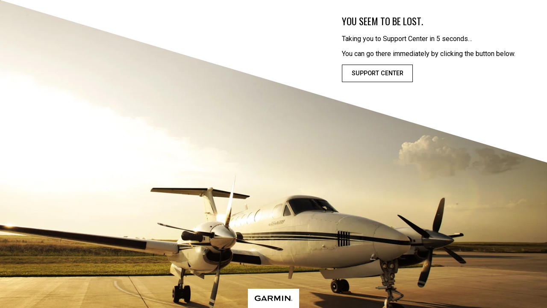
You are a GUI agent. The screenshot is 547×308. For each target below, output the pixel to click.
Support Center (377, 73)
